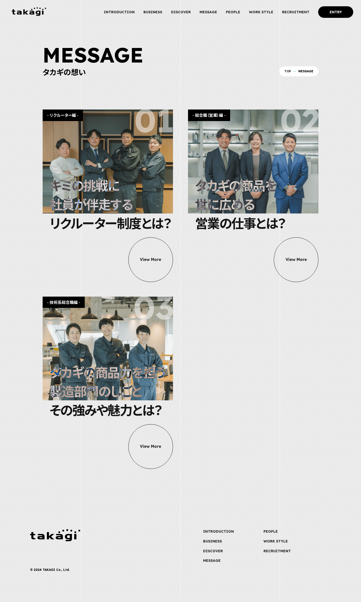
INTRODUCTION (119, 12)
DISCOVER (181, 12)
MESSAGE (208, 12)
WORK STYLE (261, 12)
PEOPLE (233, 12)
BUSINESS (152, 12)
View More (150, 259)
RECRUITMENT (295, 12)
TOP (287, 71)
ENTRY (336, 12)
